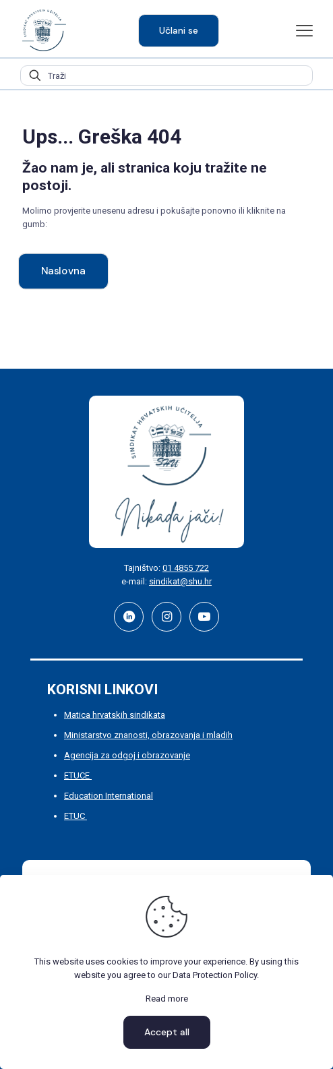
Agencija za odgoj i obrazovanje (127, 755)
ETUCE (78, 775)
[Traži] (166, 75)
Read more (167, 999)
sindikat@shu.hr (180, 581)
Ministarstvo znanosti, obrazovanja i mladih (148, 735)
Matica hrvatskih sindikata (114, 715)
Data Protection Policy (215, 975)
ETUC (75, 816)
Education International (108, 796)
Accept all (166, 1032)
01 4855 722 (185, 568)
